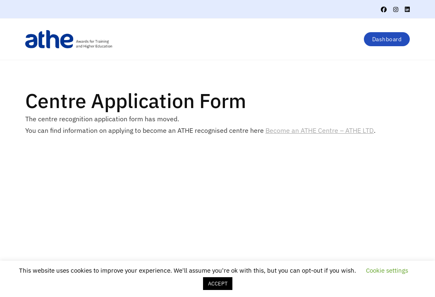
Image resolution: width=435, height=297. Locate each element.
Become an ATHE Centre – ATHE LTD (319, 130)
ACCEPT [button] (217, 283)
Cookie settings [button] (387, 270)
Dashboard (387, 39)
